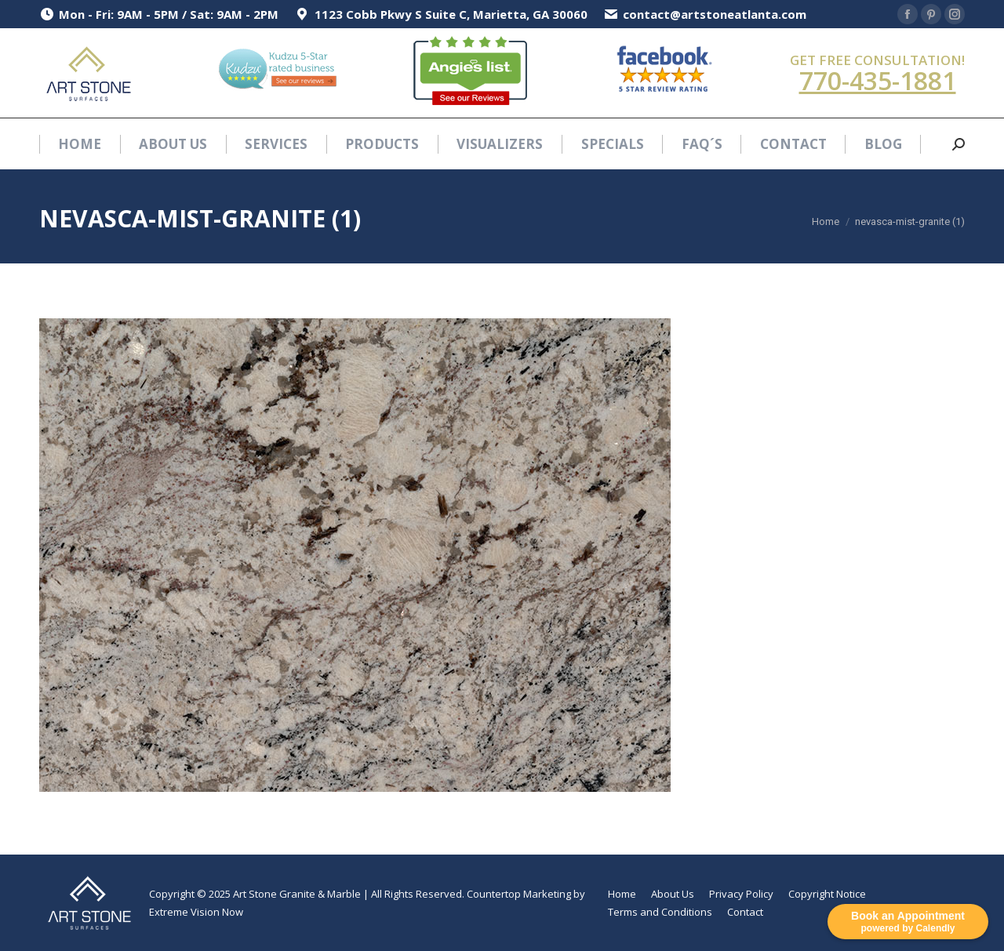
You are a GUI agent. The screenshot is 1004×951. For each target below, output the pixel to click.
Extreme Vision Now (196, 912)
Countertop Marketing (519, 894)
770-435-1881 (877, 80)
